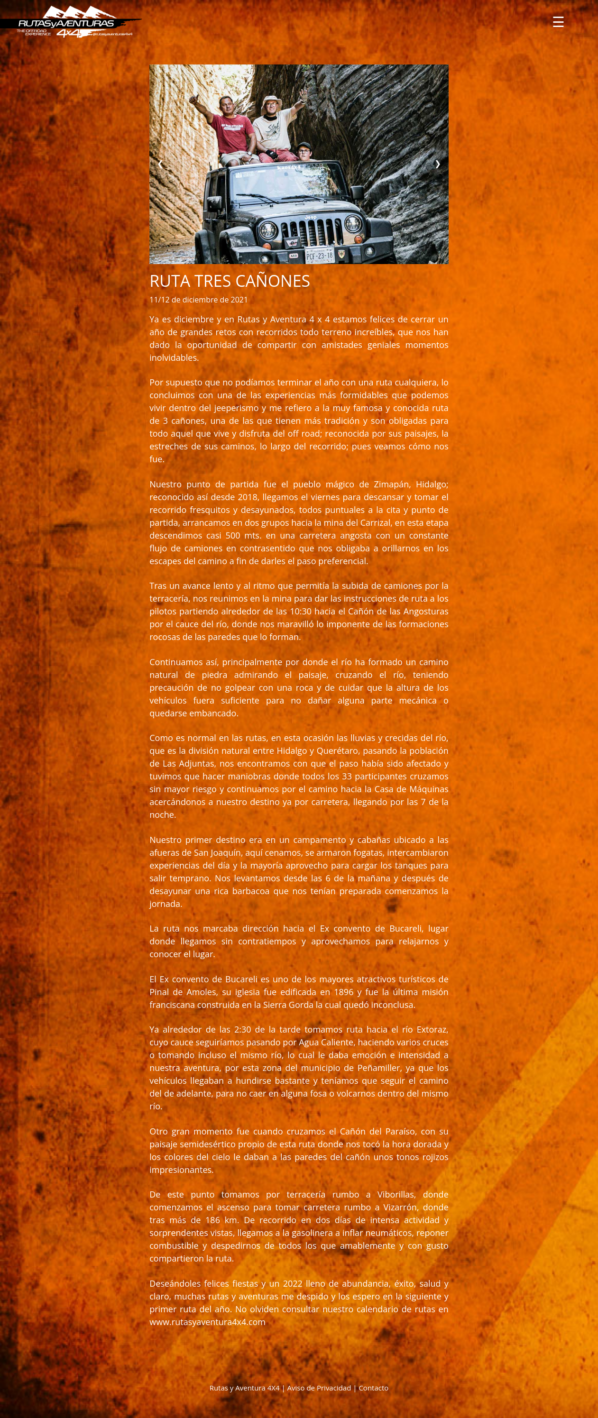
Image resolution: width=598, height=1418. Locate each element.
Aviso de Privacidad (319, 1387)
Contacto (373, 1387)
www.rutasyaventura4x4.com (207, 1321)
